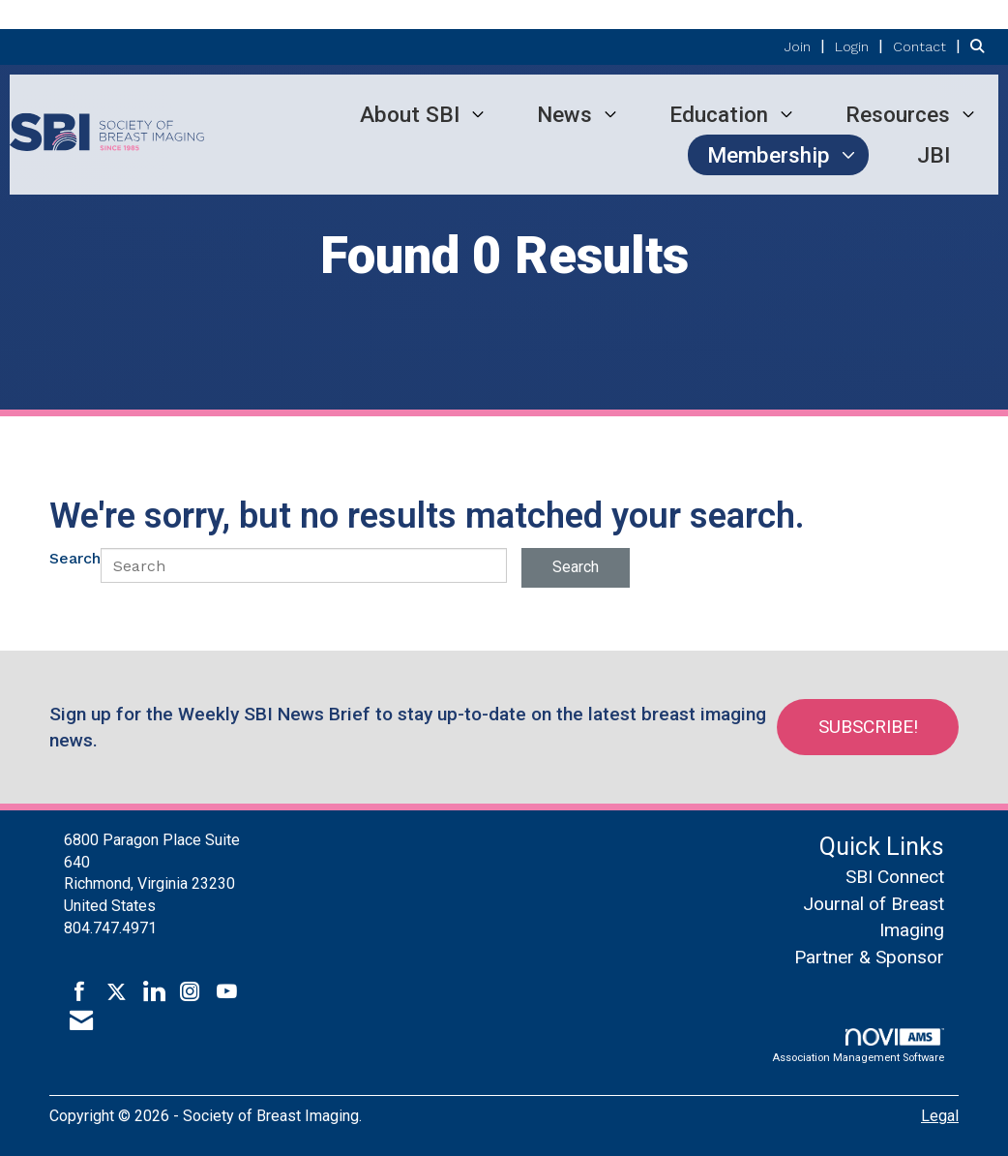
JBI (933, 154)
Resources (897, 114)
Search (75, 558)
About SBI (410, 114)
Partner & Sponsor (869, 957)
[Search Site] (981, 46)
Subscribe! (868, 726)
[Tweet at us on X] (117, 992)
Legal (940, 1116)
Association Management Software (858, 1046)
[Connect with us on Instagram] (190, 992)
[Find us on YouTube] (227, 992)
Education (718, 114)
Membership (768, 154)
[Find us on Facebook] (80, 992)
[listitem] (807, 46)
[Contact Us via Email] (81, 1021)
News (564, 114)
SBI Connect (894, 877)
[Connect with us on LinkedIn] (153, 992)
